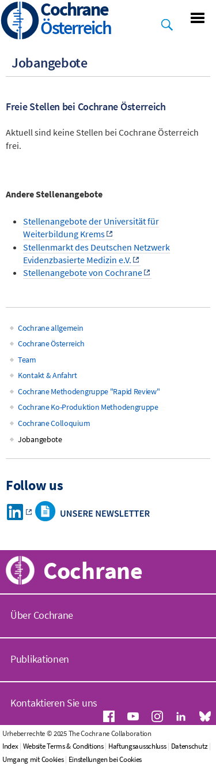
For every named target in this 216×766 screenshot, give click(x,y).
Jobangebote (40, 439)
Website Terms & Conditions (63, 746)
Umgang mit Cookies (33, 759)
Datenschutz (189, 746)
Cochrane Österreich (51, 343)
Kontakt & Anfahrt (47, 375)
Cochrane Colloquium (54, 423)
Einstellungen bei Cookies (105, 759)
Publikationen (39, 659)
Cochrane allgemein (51, 328)
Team (27, 359)
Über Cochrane (41, 615)
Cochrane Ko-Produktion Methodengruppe (88, 407)
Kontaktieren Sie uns (53, 702)
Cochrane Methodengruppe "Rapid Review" (89, 391)
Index (10, 746)
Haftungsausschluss (137, 746)
